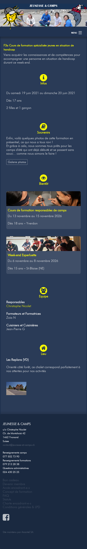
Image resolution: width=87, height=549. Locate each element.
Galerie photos (17, 162)
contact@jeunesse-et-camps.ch (19, 445)
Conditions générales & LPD (21, 507)
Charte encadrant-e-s (17, 503)
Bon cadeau (11, 480)
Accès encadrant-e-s (16, 488)
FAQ (6, 496)
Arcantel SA (27, 532)
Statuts (7, 499)
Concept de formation (17, 492)
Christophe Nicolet (18, 306)
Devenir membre (14, 484)
